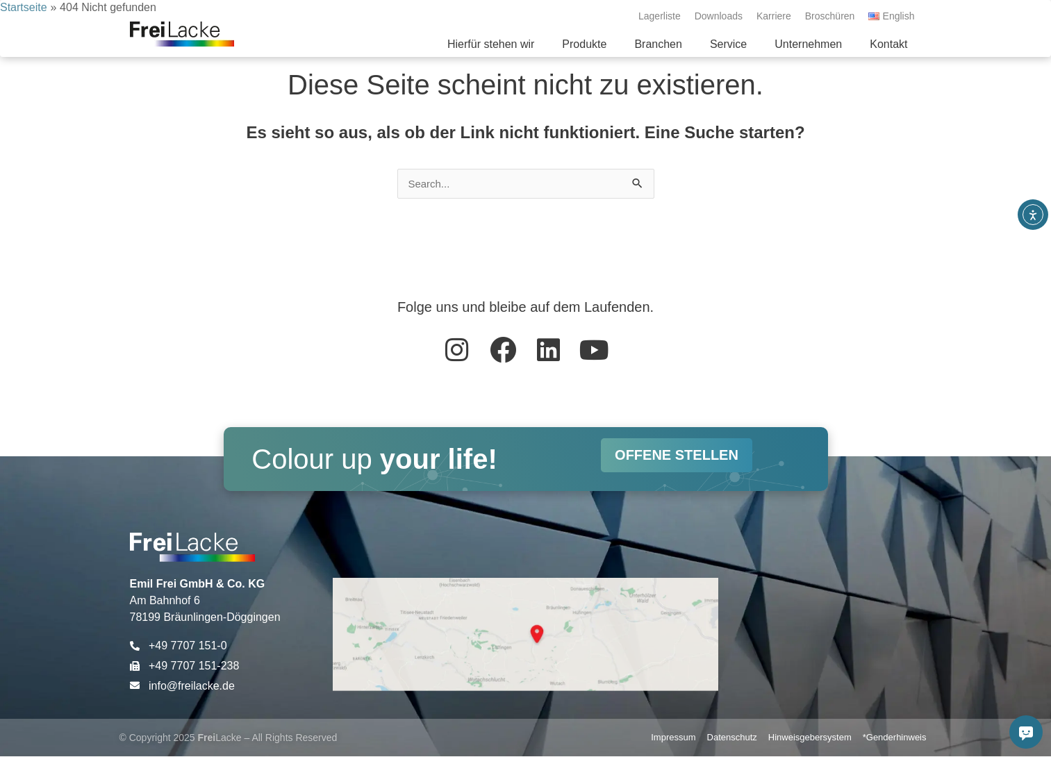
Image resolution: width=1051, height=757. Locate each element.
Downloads (719, 16)
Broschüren (830, 16)
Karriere (773, 16)
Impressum (673, 738)
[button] (584, 44)
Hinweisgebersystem (810, 738)
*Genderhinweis (895, 738)
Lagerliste (659, 16)
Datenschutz (732, 738)
